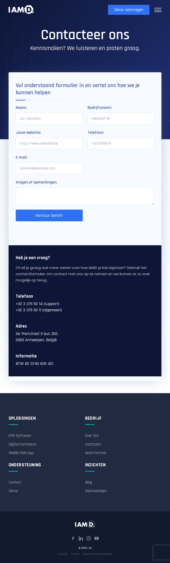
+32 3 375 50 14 (29, 304)
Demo (13, 491)
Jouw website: (28, 132)
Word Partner (95, 453)
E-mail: (21, 157)
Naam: (21, 107)
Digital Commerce (22, 444)
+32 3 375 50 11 (28, 310)
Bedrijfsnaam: (100, 107)
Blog (88, 482)
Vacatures (93, 444)
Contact (15, 482)
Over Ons (92, 435)
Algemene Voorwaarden (97, 554)
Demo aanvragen (128, 9)
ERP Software (20, 435)
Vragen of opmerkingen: (36, 182)
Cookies (62, 554)
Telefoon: (96, 132)
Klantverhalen (96, 491)
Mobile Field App (21, 453)
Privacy (75, 554)
